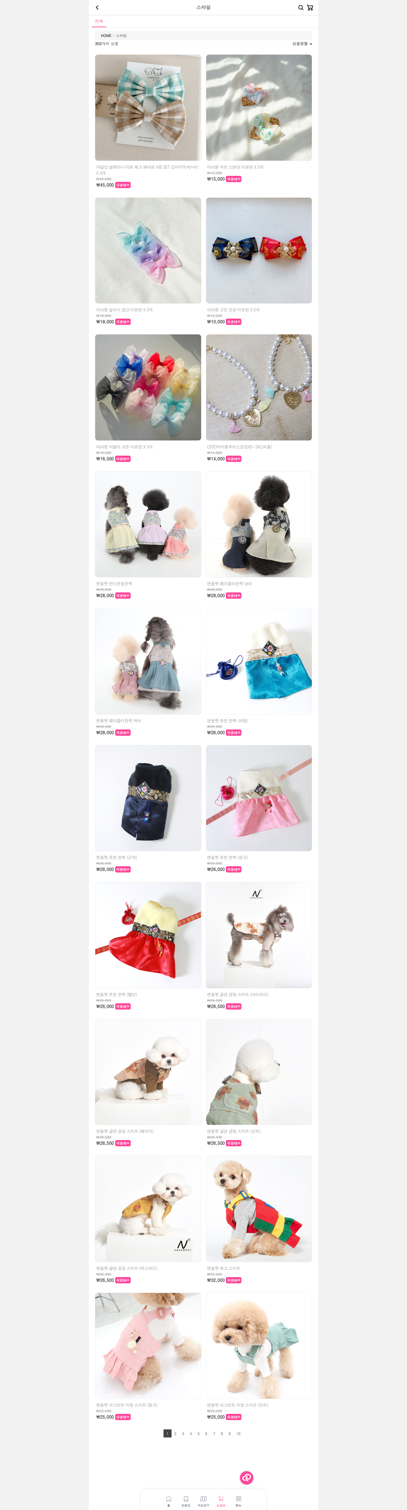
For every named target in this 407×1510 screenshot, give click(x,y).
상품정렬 (302, 43)
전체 (99, 21)
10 (238, 1433)
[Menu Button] (246, 1478)
